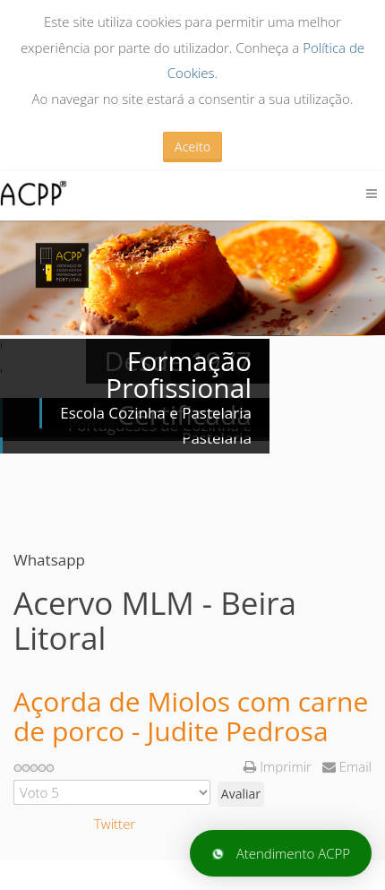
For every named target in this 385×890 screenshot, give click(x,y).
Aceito (192, 146)
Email (347, 766)
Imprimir (279, 766)
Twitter (114, 824)
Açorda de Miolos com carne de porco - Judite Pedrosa (190, 716)
